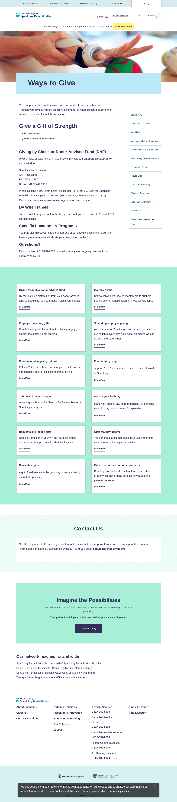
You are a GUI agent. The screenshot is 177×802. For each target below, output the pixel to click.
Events (67, 26)
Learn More (25, 306)
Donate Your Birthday (140, 184)
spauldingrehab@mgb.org (80, 251)
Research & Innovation (59, 3)
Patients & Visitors (30, 3)
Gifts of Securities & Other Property (143, 221)
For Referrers (117, 3)
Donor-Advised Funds (49, 200)
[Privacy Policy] (121, 791)
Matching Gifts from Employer (144, 140)
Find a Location (138, 706)
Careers (21, 711)
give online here (37, 237)
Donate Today (88, 627)
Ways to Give (49, 26)
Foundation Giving (139, 167)
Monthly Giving (137, 132)
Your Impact (122, 26)
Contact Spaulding (27, 717)
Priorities (31, 26)
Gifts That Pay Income (141, 201)
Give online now (33, 132)
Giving (146, 3)
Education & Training (88, 3)
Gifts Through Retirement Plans (145, 158)
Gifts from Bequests (140, 193)
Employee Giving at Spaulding (144, 149)
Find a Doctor (137, 711)
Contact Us (102, 26)
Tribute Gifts (136, 175)
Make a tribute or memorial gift (41, 138)
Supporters (84, 26)
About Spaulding (26, 706)
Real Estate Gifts (138, 210)
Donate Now (136, 114)
